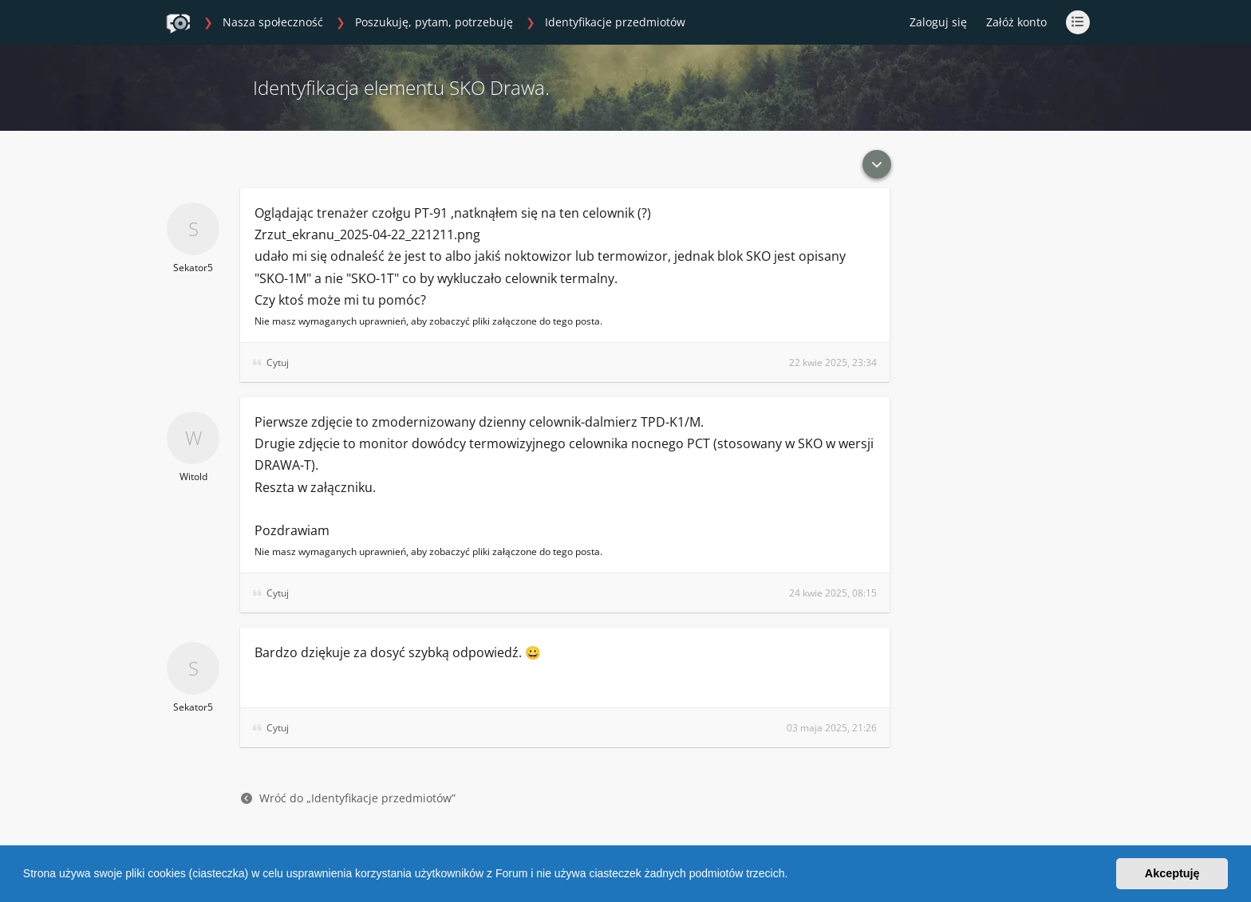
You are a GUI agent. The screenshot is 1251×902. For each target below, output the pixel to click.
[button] (793, 875)
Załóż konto (1016, 22)
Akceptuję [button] (1172, 873)
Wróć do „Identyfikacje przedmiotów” (348, 797)
